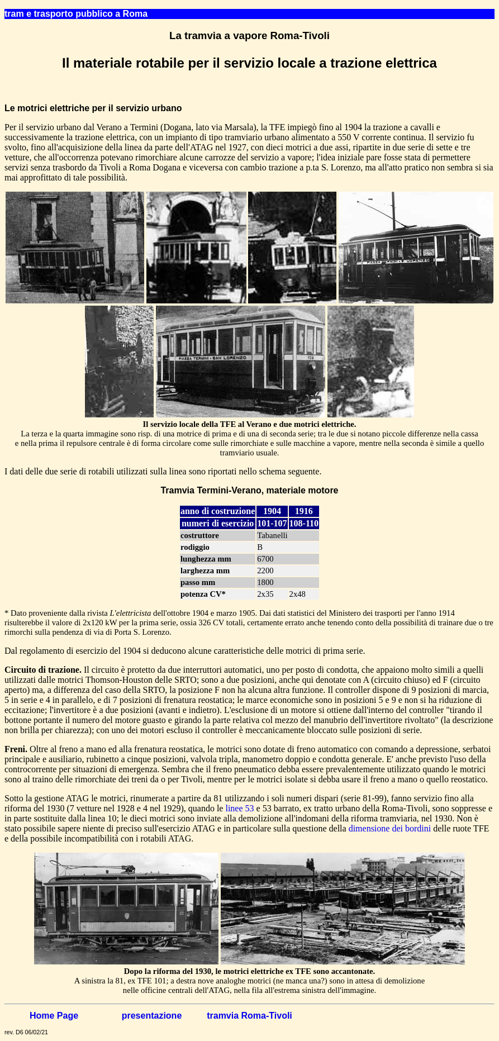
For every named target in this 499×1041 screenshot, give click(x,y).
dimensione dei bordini (390, 828)
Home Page (54, 1015)
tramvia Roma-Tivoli (249, 1015)
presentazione (152, 1015)
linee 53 (239, 808)
